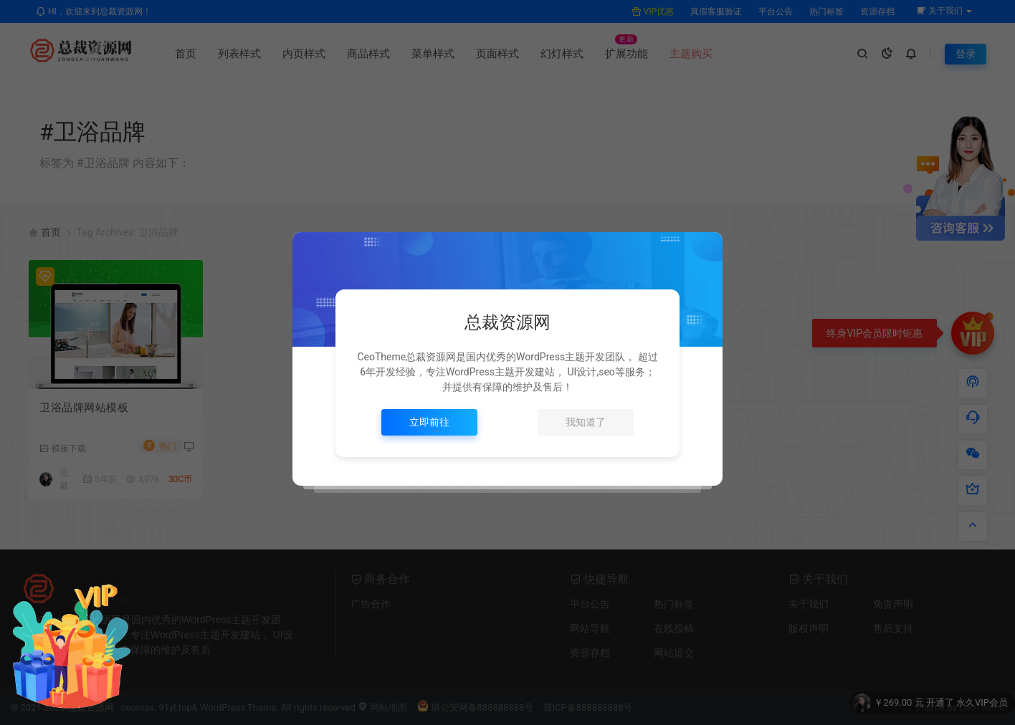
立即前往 (429, 422)
